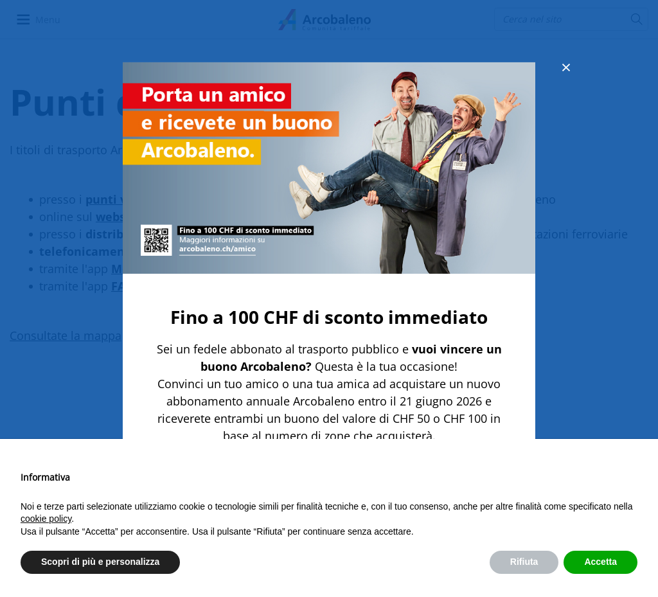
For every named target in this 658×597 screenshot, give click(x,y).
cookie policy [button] (46, 518)
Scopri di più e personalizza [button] (100, 562)
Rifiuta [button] (524, 562)
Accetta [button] (600, 562)
